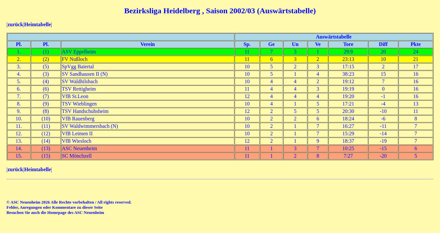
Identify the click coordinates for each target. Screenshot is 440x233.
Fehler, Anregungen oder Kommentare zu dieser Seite (54, 207)
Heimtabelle (37, 24)
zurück (15, 24)
